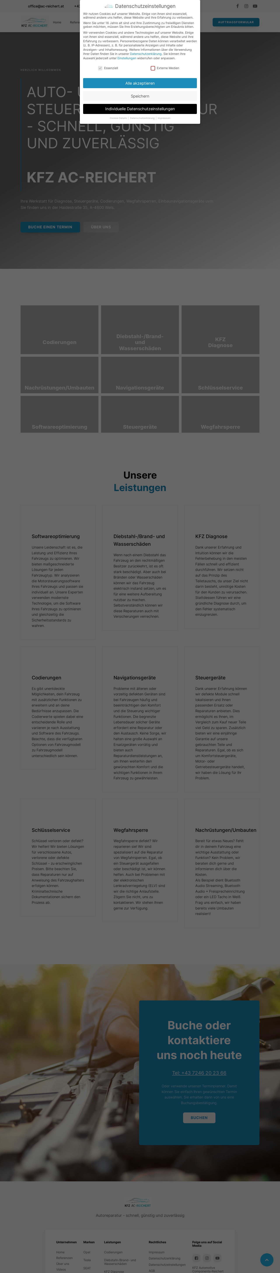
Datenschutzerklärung (146, 54)
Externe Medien (165, 68)
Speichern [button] (140, 96)
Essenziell (108, 68)
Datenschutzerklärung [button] (142, 118)
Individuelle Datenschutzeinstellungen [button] (140, 109)
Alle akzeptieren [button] (140, 83)
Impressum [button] (164, 118)
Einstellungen (126, 58)
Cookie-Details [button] (119, 118)
